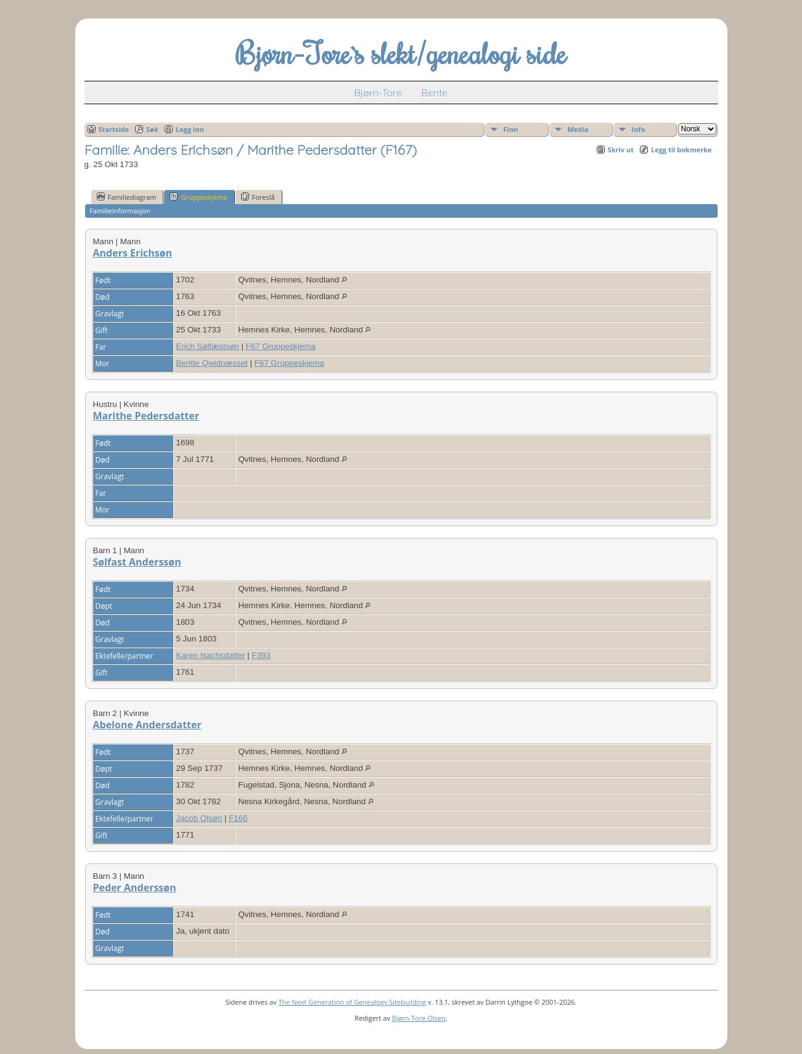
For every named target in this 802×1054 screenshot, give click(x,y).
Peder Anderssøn (134, 887)
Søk (152, 129)
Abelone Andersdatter (147, 724)
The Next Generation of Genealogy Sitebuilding (353, 1002)
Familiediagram (127, 197)
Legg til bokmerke (681, 149)
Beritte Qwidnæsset (212, 363)
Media (578, 129)
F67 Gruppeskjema (281, 346)
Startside (114, 129)
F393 (261, 655)
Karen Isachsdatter (210, 655)
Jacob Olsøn (199, 818)
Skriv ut (621, 149)
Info (638, 129)
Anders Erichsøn (133, 253)
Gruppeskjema (198, 197)
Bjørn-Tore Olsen (419, 1018)
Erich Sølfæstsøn (207, 346)
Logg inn (190, 129)
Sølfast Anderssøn (137, 562)
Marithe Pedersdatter (146, 415)
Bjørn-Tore (378, 92)
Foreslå (258, 197)
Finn (511, 129)
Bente (435, 92)
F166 (238, 818)
